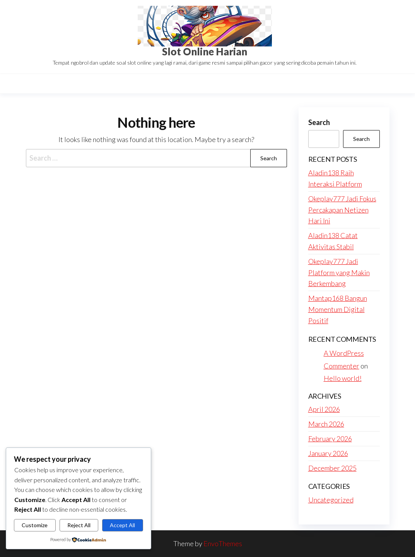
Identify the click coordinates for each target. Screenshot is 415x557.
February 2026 (330, 438)
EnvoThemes (222, 543)
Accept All (122, 525)
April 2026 (324, 409)
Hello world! (343, 378)
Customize (35, 525)
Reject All (79, 525)
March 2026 (326, 424)
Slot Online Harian (204, 51)
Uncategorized (331, 499)
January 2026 (328, 453)
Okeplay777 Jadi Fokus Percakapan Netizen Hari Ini (342, 209)
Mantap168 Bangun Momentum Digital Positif (337, 309)
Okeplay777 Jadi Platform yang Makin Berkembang (339, 272)
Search (319, 122)
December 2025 (332, 468)
